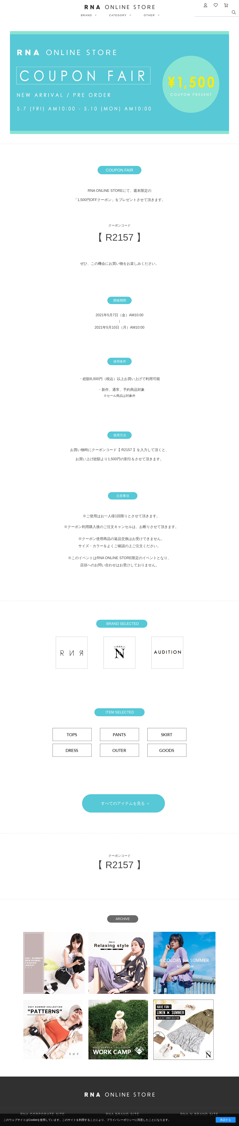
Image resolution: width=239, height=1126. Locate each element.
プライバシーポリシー (121, 1119)
